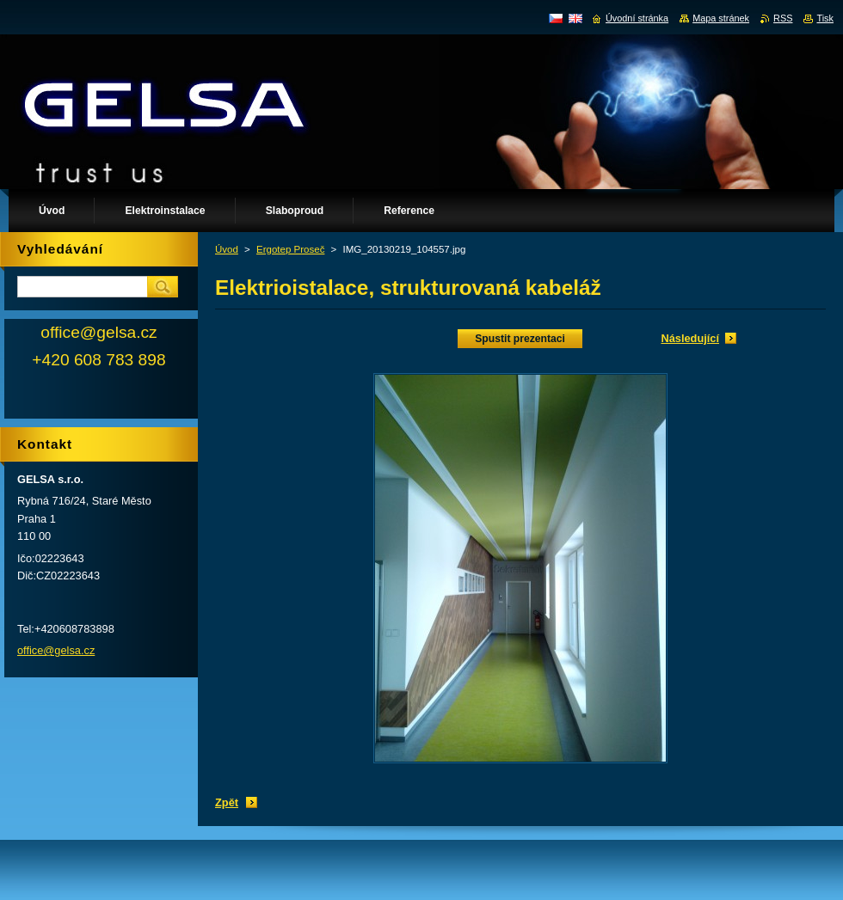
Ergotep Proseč (290, 249)
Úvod (226, 249)
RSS (782, 18)
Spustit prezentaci (520, 339)
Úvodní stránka (637, 18)
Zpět (226, 802)
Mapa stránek (720, 18)
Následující (690, 338)
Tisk (825, 18)
